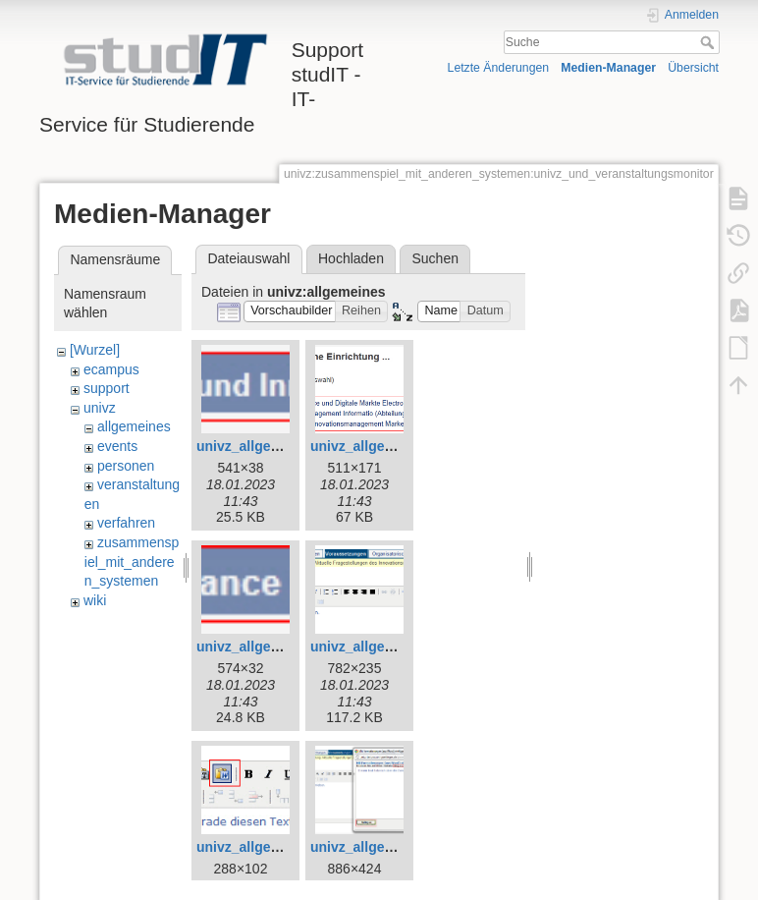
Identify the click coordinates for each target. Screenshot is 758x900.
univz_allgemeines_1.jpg (390, 446)
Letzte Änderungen (499, 68)
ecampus (111, 369)
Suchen (435, 258)
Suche (709, 42)
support (106, 388)
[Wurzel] (95, 350)
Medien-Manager (608, 68)
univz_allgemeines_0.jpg (276, 446)
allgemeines (134, 426)
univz (99, 408)
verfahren (126, 523)
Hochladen (351, 258)
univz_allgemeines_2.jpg (276, 646)
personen (125, 466)
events (117, 446)
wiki (94, 600)
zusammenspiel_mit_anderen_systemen (131, 561)
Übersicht (693, 68)
